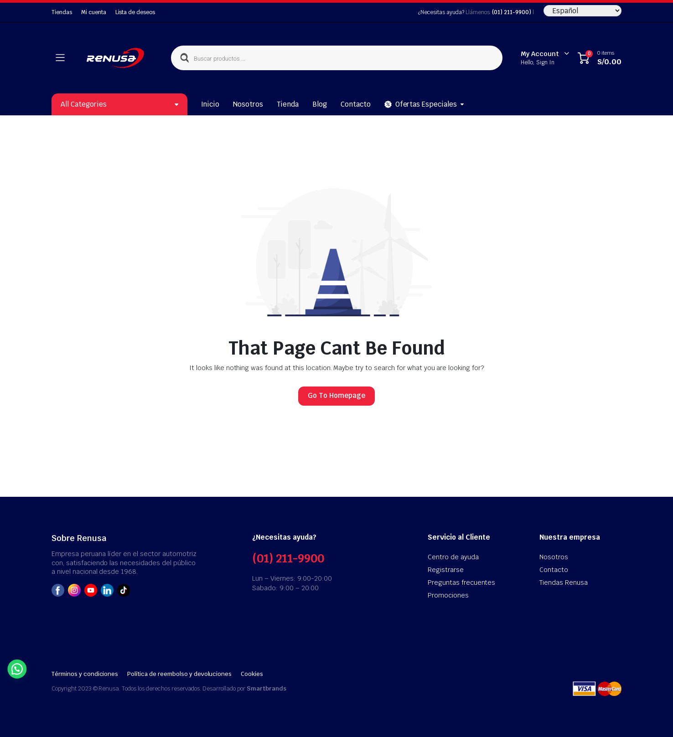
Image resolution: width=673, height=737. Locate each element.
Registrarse (446, 570)
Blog (319, 104)
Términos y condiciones (85, 674)
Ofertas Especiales (420, 104)
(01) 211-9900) (511, 12)
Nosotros (248, 104)
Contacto (356, 104)
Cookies (252, 674)
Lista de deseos (135, 12)
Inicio (210, 104)
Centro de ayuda (453, 557)
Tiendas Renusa (563, 582)
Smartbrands (266, 688)
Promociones (448, 595)
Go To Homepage (336, 395)
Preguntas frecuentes (461, 582)
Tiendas (62, 12)
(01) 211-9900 (288, 558)
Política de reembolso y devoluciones (179, 674)
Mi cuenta (93, 12)
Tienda (288, 104)
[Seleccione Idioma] (582, 10)
